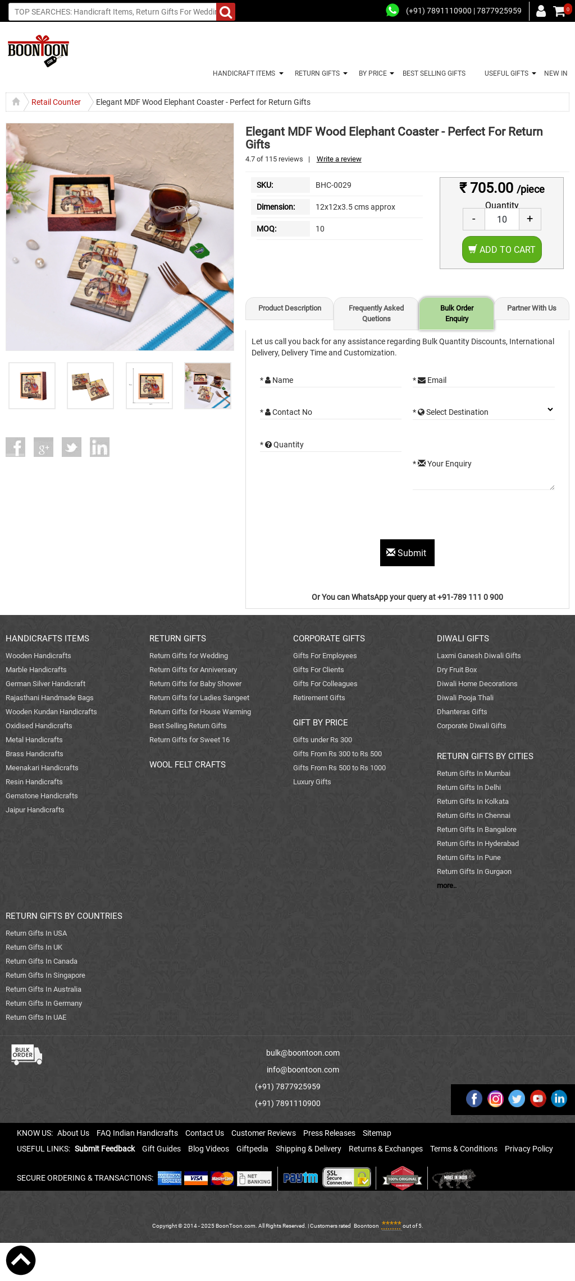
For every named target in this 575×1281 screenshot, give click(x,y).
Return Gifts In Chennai (473, 815)
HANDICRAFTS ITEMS (47, 638)
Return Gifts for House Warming (200, 711)
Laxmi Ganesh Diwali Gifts (479, 655)
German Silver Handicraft (45, 683)
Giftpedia (252, 1148)
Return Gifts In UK (34, 947)
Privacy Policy (529, 1148)
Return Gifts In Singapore (45, 975)
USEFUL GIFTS (504, 73)
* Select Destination (451, 412)
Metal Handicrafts (34, 740)
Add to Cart (502, 249)
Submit (407, 553)
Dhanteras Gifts (462, 711)
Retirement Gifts (319, 697)
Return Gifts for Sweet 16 (189, 740)
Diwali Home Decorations (477, 683)
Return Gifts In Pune (469, 857)
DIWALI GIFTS (463, 638)
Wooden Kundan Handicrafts (51, 711)
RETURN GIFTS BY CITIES (485, 756)
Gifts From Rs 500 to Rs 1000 (339, 768)
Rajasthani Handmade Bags (50, 697)
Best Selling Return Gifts (188, 726)
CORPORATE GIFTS (329, 638)
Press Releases (329, 1133)
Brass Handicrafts (34, 754)
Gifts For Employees (325, 655)
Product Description (289, 308)
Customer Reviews (263, 1133)
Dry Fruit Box (457, 669)
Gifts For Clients (318, 669)
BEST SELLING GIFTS (434, 73)
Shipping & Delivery (308, 1148)
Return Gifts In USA (36, 933)
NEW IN (556, 73)
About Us (73, 1133)
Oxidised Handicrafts (39, 726)
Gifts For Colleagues (325, 683)
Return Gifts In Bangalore (477, 829)
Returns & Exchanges (386, 1148)
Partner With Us (531, 308)
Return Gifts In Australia (43, 989)
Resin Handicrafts (34, 782)
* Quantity (282, 444)
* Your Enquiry (442, 463)
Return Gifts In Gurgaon (474, 871)
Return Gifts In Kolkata (473, 801)
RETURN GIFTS (315, 73)
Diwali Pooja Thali (465, 697)
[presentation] (345, 517)
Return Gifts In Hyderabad (478, 843)
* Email (429, 380)
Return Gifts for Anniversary (193, 669)
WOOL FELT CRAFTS (187, 765)
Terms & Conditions (464, 1148)
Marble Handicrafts (36, 669)
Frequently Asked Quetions (376, 313)
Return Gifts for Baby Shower (195, 683)
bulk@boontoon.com (303, 1052)
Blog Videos (208, 1148)
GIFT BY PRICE (320, 723)
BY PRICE (371, 73)
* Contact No (286, 412)
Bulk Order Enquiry (456, 313)
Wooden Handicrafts (38, 655)
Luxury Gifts (312, 782)
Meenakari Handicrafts (42, 768)
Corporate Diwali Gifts (471, 726)
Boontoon (366, 1226)
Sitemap (377, 1133)
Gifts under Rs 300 (322, 740)
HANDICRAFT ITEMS (242, 73)
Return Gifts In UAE (36, 1017)
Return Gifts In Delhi (469, 787)
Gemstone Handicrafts (42, 796)
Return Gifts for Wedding (188, 655)
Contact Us (204, 1133)
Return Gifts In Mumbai (473, 773)
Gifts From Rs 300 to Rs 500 (337, 754)
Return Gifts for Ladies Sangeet (199, 697)
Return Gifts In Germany (44, 1003)
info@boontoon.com (303, 1069)
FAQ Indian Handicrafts (137, 1133)
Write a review (339, 159)
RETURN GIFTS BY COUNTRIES (64, 916)
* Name (276, 380)
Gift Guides (161, 1148)
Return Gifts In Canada (41, 961)
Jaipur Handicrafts (35, 810)
